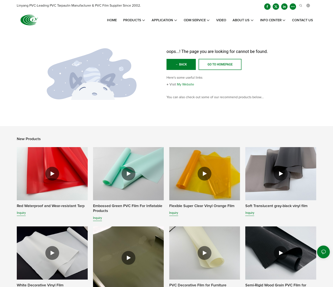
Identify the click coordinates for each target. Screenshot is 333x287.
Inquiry (21, 213)
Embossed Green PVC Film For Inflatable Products (127, 208)
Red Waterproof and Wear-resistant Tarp (51, 206)
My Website (185, 84)
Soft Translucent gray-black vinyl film (276, 206)
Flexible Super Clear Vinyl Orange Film (201, 206)
